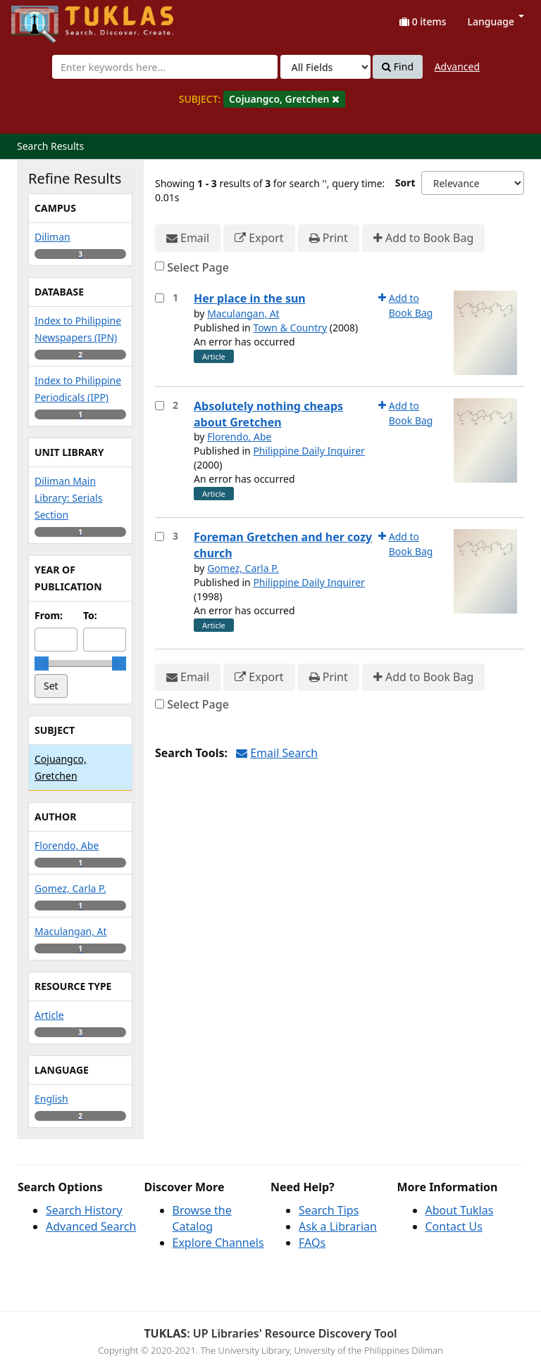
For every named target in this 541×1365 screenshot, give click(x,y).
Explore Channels (218, 1242)
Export (259, 238)
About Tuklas (459, 1210)
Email (187, 238)
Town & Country (290, 327)
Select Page (198, 267)
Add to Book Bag (423, 238)
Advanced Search (91, 1226)
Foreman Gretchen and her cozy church (283, 545)
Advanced (457, 66)
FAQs (312, 1242)
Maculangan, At (243, 313)
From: (49, 615)
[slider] (42, 663)
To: (90, 615)
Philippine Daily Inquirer (309, 450)
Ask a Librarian (338, 1226)
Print (328, 238)
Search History (84, 1210)
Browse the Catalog (202, 1218)
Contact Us (454, 1226)
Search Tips (329, 1210)
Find (397, 67)
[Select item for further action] (159, 298)
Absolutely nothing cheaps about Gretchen (268, 414)
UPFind (46, 17)
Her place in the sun (250, 298)
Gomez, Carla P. (242, 568)
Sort (405, 182)
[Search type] (325, 67)
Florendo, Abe (239, 436)
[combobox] (165, 67)
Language (496, 21)
